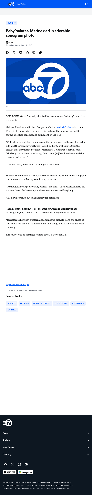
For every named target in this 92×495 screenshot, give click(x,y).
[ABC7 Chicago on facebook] (5, 464)
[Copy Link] (40, 52)
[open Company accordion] (46, 455)
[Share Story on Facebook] (7, 52)
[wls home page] (7, 422)
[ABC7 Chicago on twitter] (12, 464)
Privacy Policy (8, 482)
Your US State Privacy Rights (13, 485)
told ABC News (65, 127)
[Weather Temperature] (77, 4)
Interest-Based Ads (46, 485)
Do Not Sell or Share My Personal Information (33, 482)
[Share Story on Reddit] (20, 52)
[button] (4, 4)
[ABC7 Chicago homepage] (11, 4)
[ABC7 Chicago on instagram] (19, 464)
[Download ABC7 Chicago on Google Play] (25, 472)
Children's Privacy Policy (62, 482)
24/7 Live (21, 4)
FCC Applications (9, 488)
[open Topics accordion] (46, 433)
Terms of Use (32, 485)
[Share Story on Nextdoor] (27, 52)
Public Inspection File (64, 485)
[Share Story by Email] (33, 52)
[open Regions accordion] (46, 440)
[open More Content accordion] (46, 447)
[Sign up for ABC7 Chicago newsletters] (26, 464)
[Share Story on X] (13, 52)
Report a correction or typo (17, 284)
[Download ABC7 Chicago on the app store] (10, 472)
